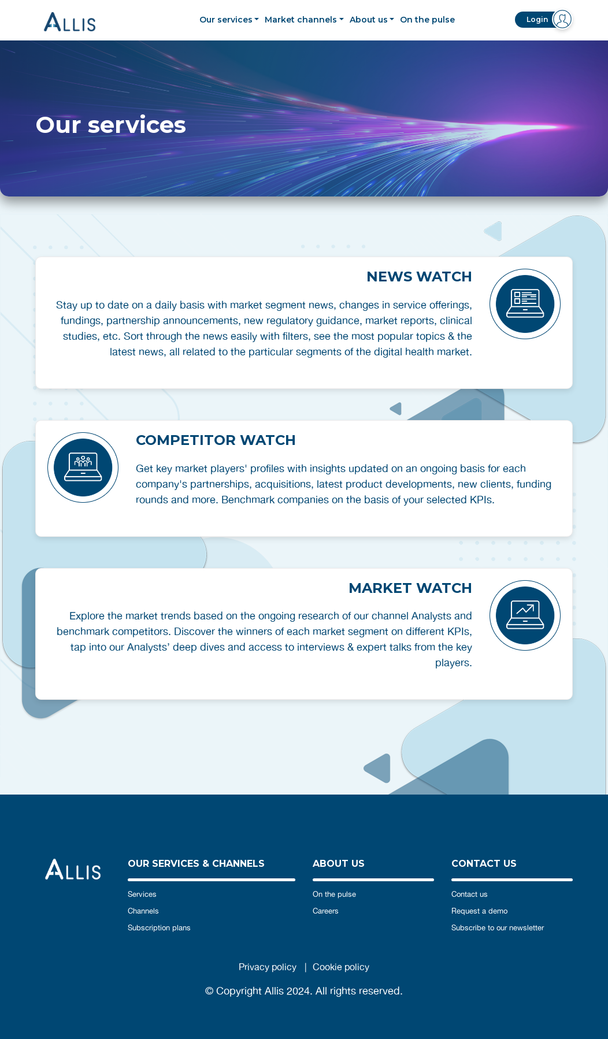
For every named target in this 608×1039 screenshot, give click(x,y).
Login (537, 19)
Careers (326, 911)
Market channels (301, 19)
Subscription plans (159, 927)
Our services (226, 19)
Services (142, 894)
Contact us (469, 894)
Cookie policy (341, 967)
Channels (143, 911)
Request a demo (479, 911)
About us (369, 19)
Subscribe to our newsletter (497, 927)
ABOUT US (339, 863)
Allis (78, 22)
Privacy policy (267, 967)
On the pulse (427, 19)
